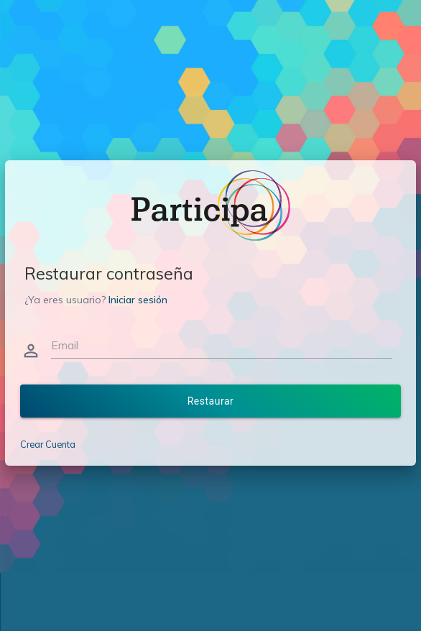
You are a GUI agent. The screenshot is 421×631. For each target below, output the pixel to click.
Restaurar (211, 401)
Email (64, 345)
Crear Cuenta (47, 444)
